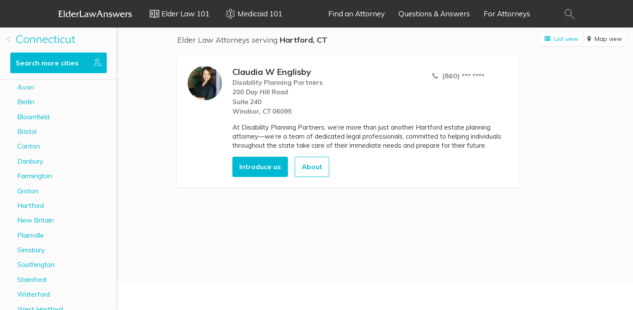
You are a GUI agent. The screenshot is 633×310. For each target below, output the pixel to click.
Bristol (27, 131)
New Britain (35, 220)
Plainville (30, 235)
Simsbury (31, 249)
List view (561, 39)
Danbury (30, 161)
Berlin (25, 101)
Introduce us (260, 166)
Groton (27, 190)
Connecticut (41, 39)
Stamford (31, 279)
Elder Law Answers (96, 13)
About (312, 166)
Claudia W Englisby (271, 71)
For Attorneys (507, 13)
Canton (28, 146)
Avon (25, 87)
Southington (36, 264)
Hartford (30, 205)
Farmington (34, 175)
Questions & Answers (434, 13)
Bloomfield (33, 116)
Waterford (33, 294)
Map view (604, 39)
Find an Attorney (356, 13)
